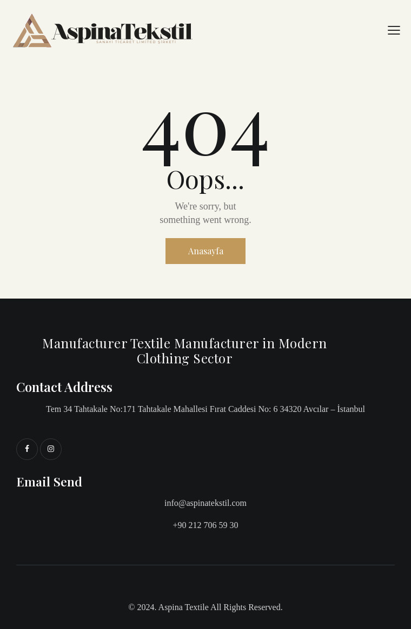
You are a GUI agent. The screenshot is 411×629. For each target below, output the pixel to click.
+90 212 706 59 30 (205, 525)
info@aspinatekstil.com (205, 503)
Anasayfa (205, 250)
